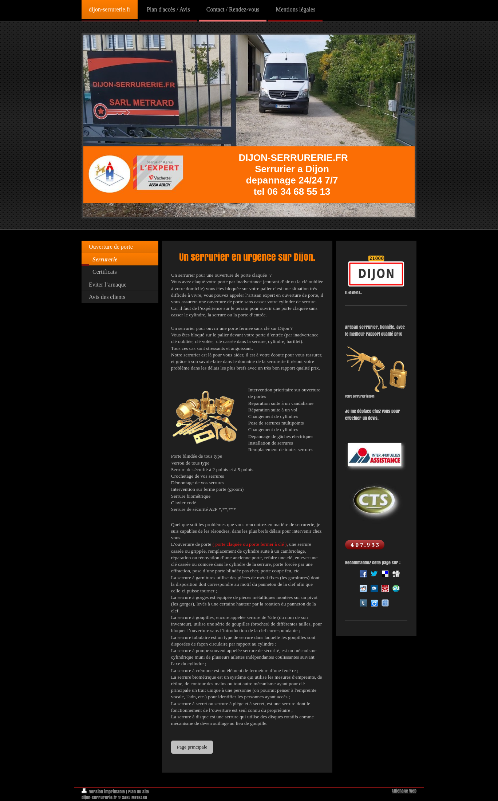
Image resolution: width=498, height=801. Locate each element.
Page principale (192, 747)
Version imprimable (104, 792)
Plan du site (138, 792)
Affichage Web (404, 791)
